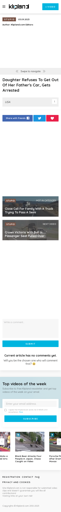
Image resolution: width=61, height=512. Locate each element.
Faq (37, 477)
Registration (11, 477)
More (21, 412)
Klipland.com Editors (22, 24)
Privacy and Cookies (16, 482)
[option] (31, 447)
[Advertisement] (30, 160)
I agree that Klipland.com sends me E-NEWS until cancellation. (25, 411)
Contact (27, 477)
